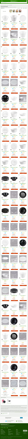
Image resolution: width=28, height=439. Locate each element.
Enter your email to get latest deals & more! (8, 417)
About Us (17, 430)
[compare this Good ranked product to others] (19, 14)
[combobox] (14, 2)
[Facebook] (4, 427)
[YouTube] (2, 427)
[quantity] (1, 28)
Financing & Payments (18, 432)
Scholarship (17, 433)
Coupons (9, 432)
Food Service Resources (10, 433)
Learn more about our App (20, 421)
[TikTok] (5, 427)
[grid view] (2, 8)
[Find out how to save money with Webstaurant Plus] (4, 24)
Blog (8, 430)
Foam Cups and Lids (3, 403)
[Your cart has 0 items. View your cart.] (26, 1)
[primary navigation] (2, 1)
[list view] (4, 8)
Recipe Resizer (2, 433)
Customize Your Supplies (3, 432)
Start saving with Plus (9, 421)
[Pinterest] (7, 427)
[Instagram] (1, 427)
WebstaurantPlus (2, 430)
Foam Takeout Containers (9, 403)
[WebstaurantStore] (8, 424)
